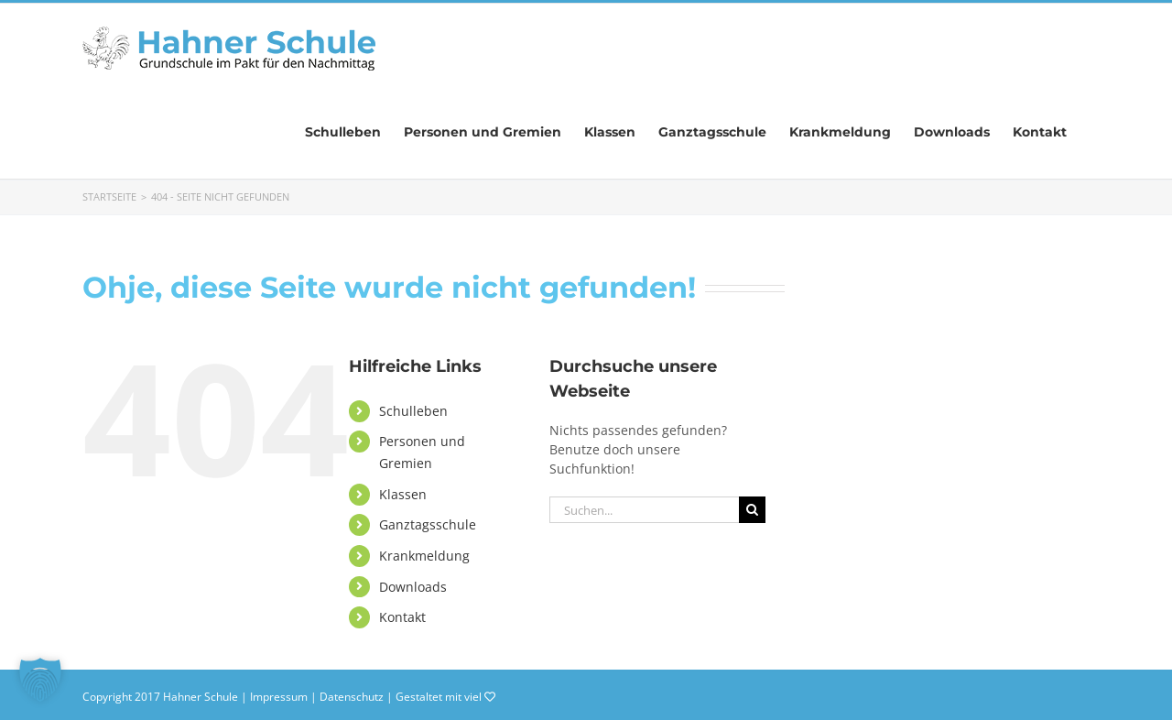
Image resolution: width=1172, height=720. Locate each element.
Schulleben (413, 411)
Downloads (413, 586)
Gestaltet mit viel (445, 696)
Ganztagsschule (427, 524)
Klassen (403, 494)
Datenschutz (352, 696)
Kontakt (402, 617)
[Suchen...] (644, 509)
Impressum (279, 696)
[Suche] (752, 509)
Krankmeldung (424, 555)
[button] (40, 679)
